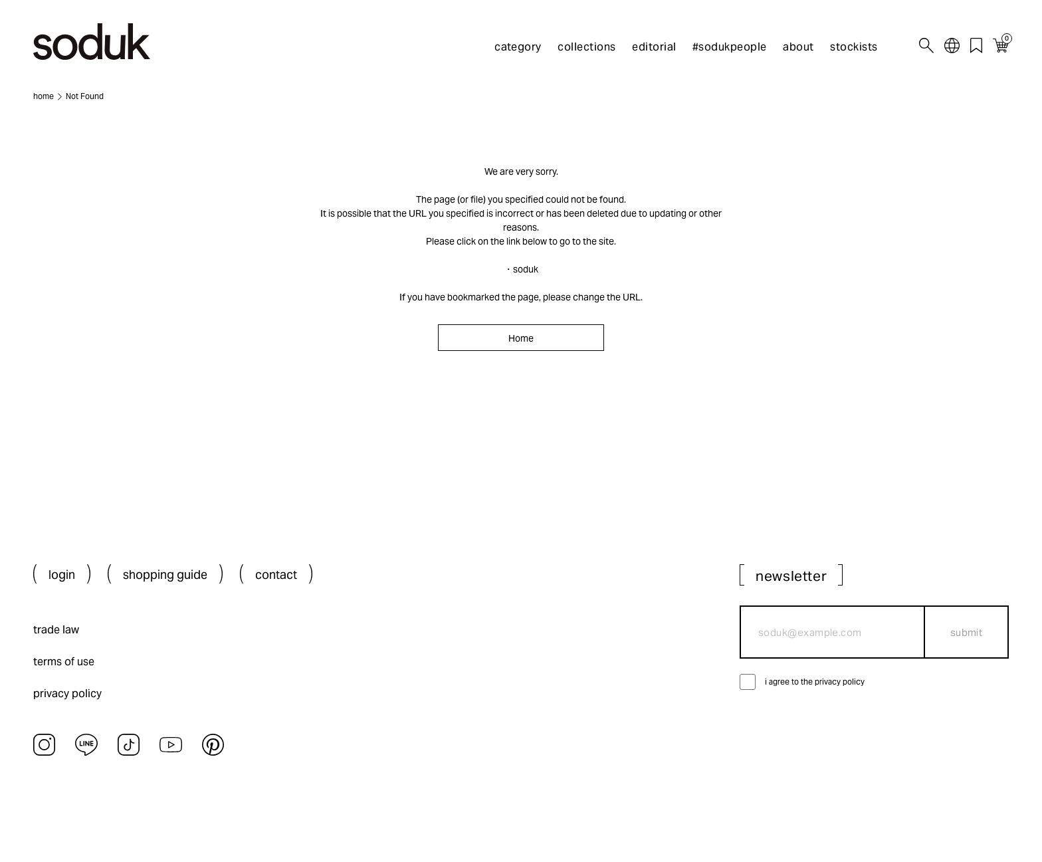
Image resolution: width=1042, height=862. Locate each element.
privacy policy (67, 693)
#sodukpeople (729, 47)
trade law (56, 630)
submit (966, 632)
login (62, 574)
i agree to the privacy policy (815, 682)
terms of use (63, 662)
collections (586, 47)
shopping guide (165, 574)
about (798, 47)
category (518, 47)
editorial (654, 47)
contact (276, 574)
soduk (525, 269)
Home (521, 338)
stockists (853, 47)
